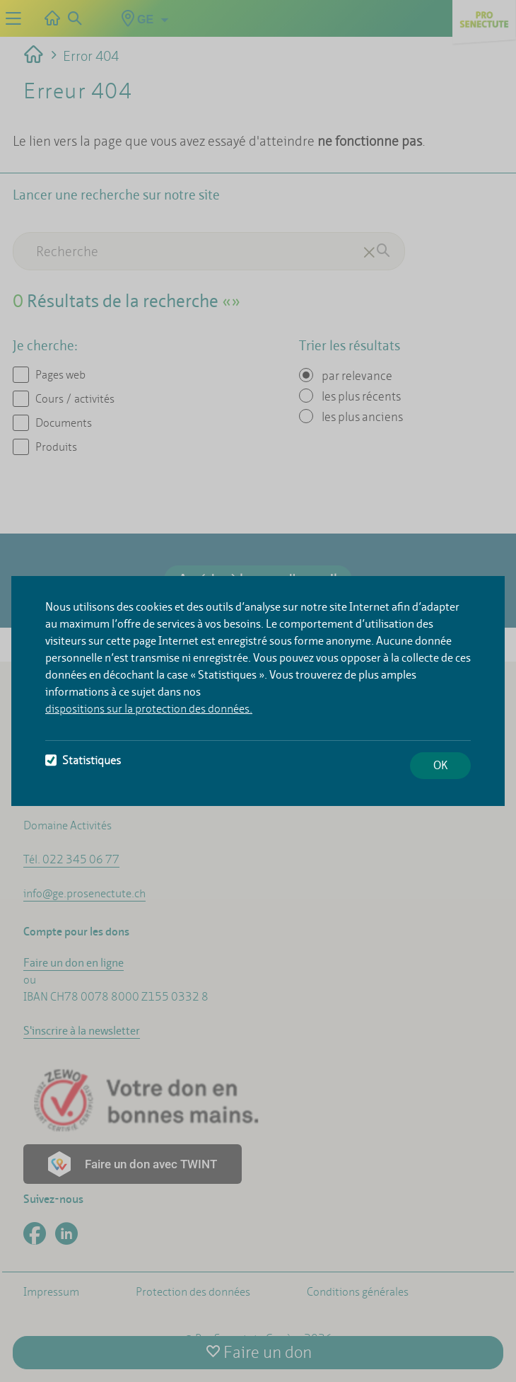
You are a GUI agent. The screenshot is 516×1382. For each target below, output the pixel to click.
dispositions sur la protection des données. (148, 708)
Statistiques (83, 760)
